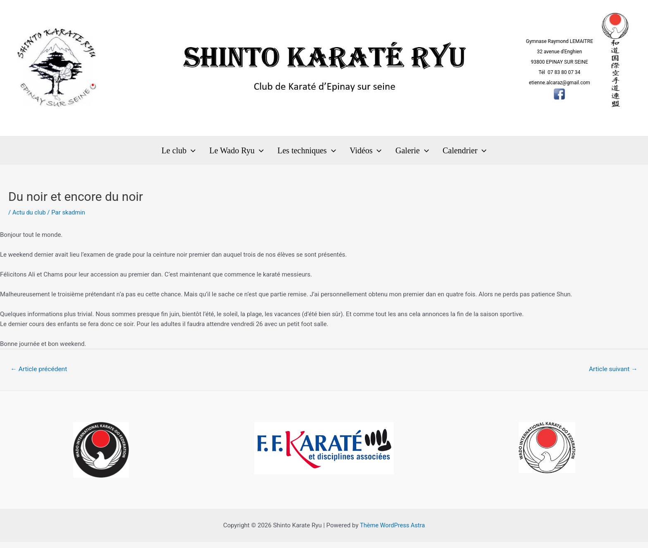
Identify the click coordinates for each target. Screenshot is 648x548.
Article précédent (40, 375)
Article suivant (612, 375)
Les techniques (309, 153)
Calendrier (451, 153)
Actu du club (29, 218)
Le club (192, 153)
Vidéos (363, 153)
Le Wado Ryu (244, 153)
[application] (204, 153)
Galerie (404, 153)
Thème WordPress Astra (392, 531)
